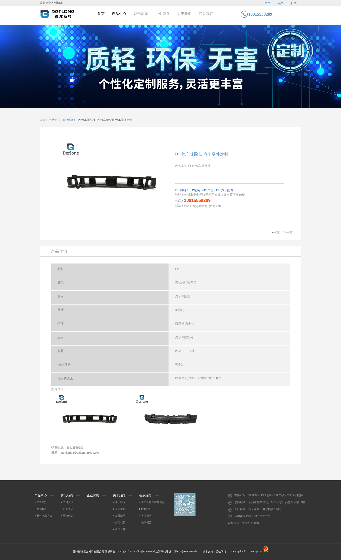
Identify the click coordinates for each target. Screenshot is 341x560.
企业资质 (162, 14)
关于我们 (184, 14)
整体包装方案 (44, 515)
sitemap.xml (256, 551)
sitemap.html (238, 551)
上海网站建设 (163, 551)
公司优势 (120, 522)
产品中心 (119, 14)
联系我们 (206, 14)
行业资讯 (68, 509)
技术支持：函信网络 (214, 551)
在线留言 (146, 522)
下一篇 (287, 235)
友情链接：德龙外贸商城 (243, 523)
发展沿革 (120, 515)
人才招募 (146, 515)
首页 (101, 14)
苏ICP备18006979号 (185, 551)
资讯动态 (141, 14)
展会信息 (68, 515)
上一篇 (274, 235)
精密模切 (42, 509)
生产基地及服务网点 (153, 502)
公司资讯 (68, 502)
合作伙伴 (120, 529)
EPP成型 (68, 120)
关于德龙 (120, 502)
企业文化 (120, 509)
